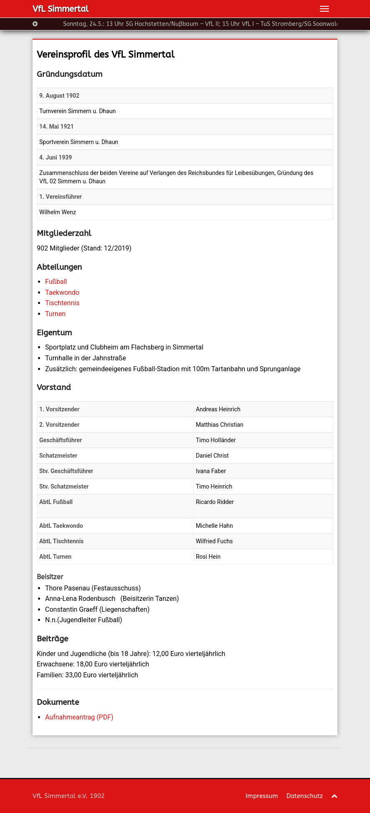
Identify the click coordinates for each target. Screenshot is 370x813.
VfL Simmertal (61, 8)
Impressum (262, 796)
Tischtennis (62, 303)
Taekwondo (62, 292)
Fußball (56, 282)
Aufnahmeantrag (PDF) (79, 717)
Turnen (55, 314)
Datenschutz (304, 796)
